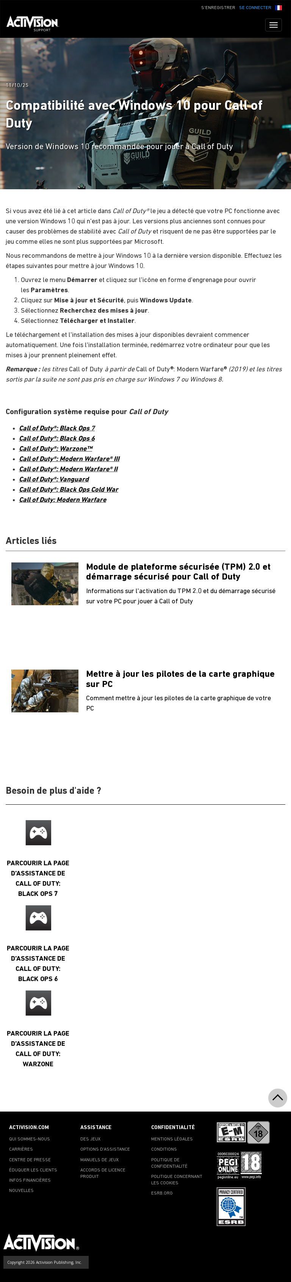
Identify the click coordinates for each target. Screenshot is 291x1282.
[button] (278, 7)
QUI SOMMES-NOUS (29, 1139)
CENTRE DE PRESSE (30, 1160)
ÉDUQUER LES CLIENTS (33, 1170)
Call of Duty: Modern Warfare (62, 500)
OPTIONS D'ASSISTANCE (105, 1149)
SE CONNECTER (255, 8)
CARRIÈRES (21, 1149)
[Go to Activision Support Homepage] (36, 25)
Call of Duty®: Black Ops (55, 428)
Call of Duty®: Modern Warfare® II (68, 469)
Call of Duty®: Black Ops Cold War (68, 490)
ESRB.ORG (162, 1193)
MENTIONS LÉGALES (172, 1139)
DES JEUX (90, 1139)
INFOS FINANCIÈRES (30, 1180)
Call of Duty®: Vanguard (54, 479)
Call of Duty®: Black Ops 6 (57, 438)
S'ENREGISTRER (218, 8)
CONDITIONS (164, 1149)
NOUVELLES (21, 1191)
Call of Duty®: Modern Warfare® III (69, 459)
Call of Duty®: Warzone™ (55, 449)
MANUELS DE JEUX (99, 1160)
